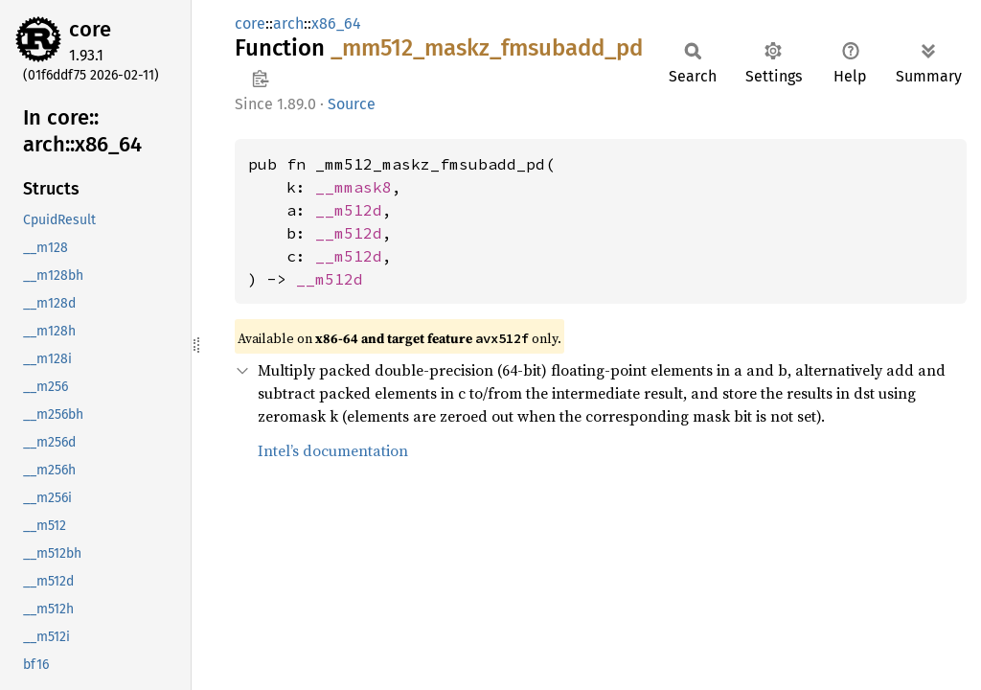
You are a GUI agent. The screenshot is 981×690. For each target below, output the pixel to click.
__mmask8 (353, 186)
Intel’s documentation (333, 450)
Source (352, 104)
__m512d (348, 209)
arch (288, 23)
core (90, 29)
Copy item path (260, 78)
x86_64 (336, 23)
